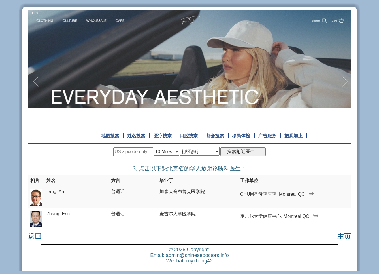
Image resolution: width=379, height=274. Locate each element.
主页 (344, 236)
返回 (35, 236)
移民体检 (241, 135)
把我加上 (293, 135)
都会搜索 (215, 135)
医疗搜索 (163, 135)
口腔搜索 (189, 135)
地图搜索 (110, 135)
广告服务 (267, 135)
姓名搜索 (136, 135)
